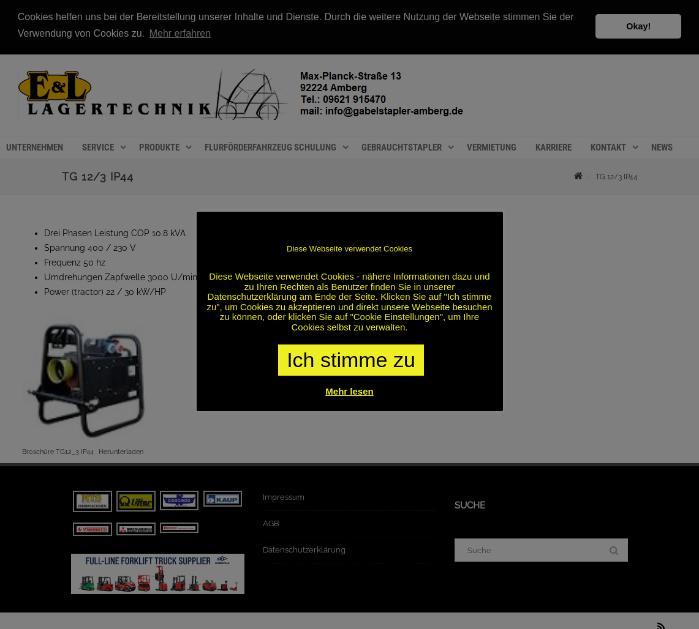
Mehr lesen (349, 391)
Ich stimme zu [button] (351, 359)
